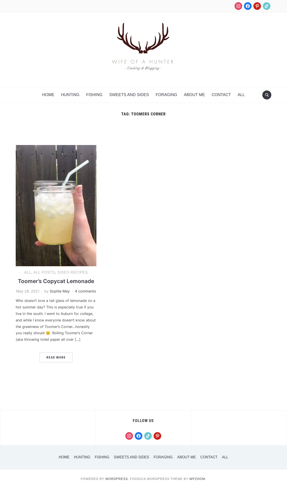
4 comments (85, 291)
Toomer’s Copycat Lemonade (56, 281)
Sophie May (60, 291)
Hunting (70, 94)
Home (48, 94)
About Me (194, 94)
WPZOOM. (197, 479)
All (241, 94)
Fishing (94, 94)
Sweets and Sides (129, 94)
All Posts (44, 272)
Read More (56, 357)
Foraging (166, 94)
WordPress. (117, 479)
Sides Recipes (72, 272)
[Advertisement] (143, 133)
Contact (221, 94)
